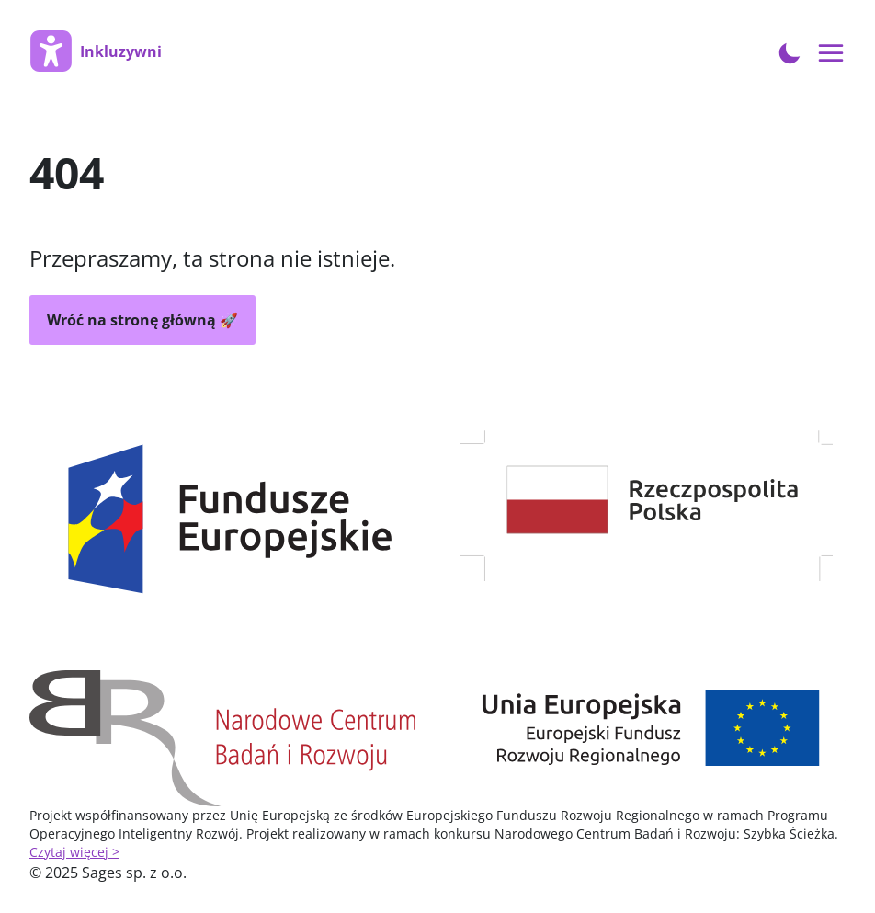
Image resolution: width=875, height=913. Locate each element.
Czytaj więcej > (74, 852)
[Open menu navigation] (832, 53)
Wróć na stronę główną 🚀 (142, 320)
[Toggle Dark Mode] (789, 51)
